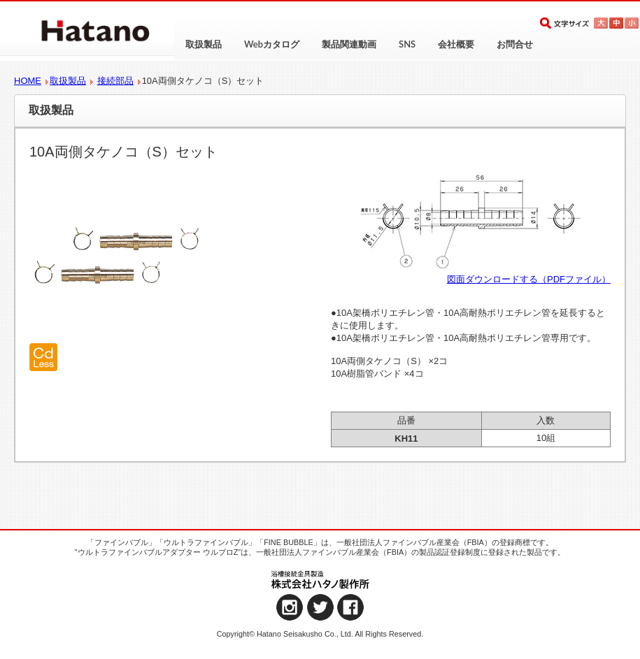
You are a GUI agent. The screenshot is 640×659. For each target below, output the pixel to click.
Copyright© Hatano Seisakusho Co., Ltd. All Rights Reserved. (320, 634)
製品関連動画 (349, 44)
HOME (27, 80)
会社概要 (456, 44)
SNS (407, 44)
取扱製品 (203, 44)
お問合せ (515, 44)
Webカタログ (271, 44)
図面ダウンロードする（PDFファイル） (529, 279)
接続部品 (115, 80)
